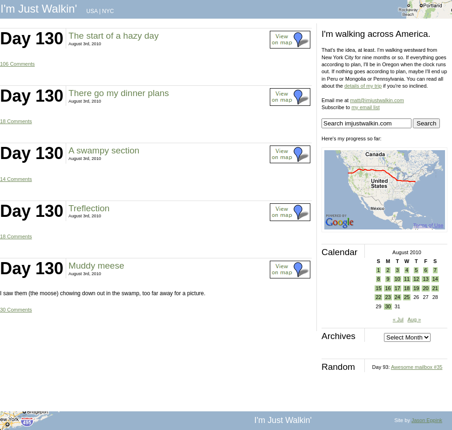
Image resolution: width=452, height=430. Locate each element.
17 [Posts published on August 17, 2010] (397, 288)
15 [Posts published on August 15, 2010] (378, 288)
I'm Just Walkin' (38, 8)
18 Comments (16, 121)
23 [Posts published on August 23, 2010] (387, 297)
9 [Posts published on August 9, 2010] (387, 279)
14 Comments (16, 179)
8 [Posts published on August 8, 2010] (378, 279)
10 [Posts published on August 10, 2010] (397, 279)
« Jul (398, 319)
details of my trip (363, 86)
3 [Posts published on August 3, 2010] (397, 270)
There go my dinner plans (118, 93)
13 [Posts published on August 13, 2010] (425, 279)
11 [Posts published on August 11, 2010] (407, 279)
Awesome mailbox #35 (416, 367)
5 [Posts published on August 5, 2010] (416, 270)
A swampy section (103, 150)
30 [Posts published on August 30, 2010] (387, 306)
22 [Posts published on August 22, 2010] (378, 297)
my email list (365, 107)
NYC (108, 11)
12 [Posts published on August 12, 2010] (416, 279)
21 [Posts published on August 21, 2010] (435, 288)
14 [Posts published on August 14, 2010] (435, 279)
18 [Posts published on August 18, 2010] (407, 288)
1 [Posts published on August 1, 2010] (378, 270)
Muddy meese (96, 265)
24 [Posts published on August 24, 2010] (397, 297)
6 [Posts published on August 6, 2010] (425, 270)
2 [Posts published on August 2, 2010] (387, 270)
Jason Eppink (426, 420)
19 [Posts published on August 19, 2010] (416, 288)
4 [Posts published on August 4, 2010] (406, 270)
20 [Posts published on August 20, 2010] (425, 288)
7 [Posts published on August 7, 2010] (435, 270)
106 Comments (17, 64)
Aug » (414, 319)
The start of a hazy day (113, 36)
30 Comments (16, 309)
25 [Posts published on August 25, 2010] (407, 297)
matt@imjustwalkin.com (377, 100)
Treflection (89, 208)
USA (91, 11)
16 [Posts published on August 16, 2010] (387, 288)
